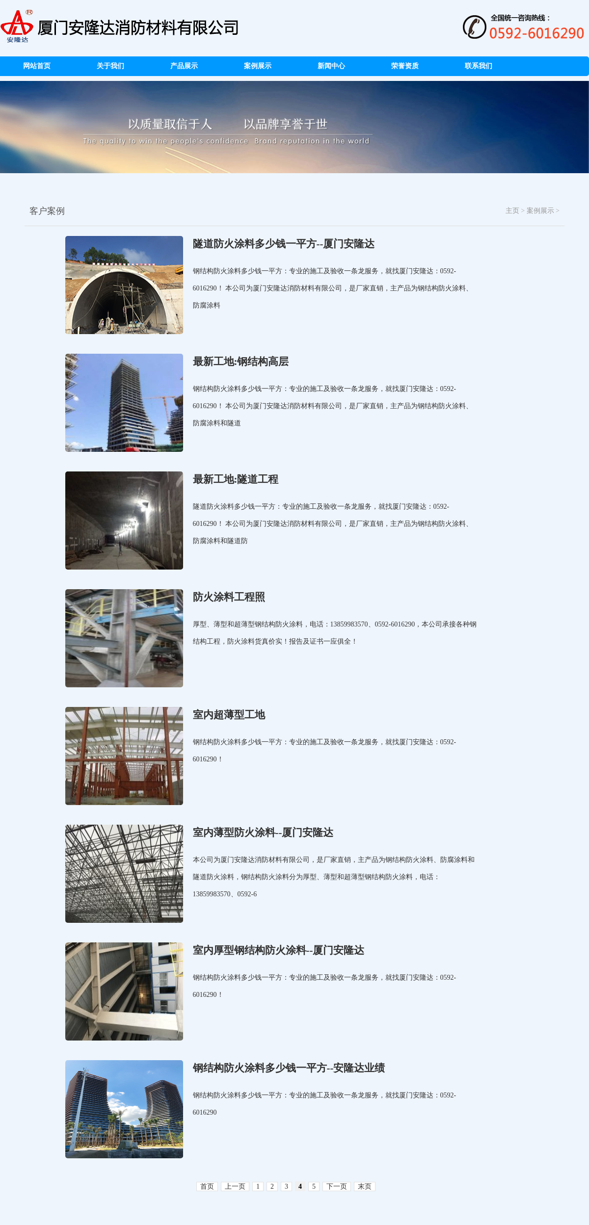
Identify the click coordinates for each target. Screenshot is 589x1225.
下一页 (336, 1186)
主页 (512, 210)
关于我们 (110, 66)
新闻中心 (331, 66)
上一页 (235, 1186)
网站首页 (37, 66)
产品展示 (184, 66)
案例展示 (257, 66)
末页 (365, 1186)
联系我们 (478, 66)
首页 (207, 1186)
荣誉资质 (405, 66)
